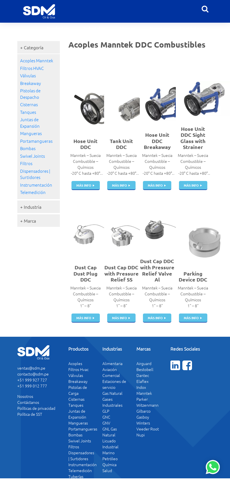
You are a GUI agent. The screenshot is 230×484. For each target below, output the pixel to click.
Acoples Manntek (36, 60)
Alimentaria (112, 363)
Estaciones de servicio (114, 384)
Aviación (109, 369)
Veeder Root (147, 429)
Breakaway (30, 83)
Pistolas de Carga (77, 390)
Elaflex (142, 381)
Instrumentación (36, 185)
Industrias (94, 28)
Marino (108, 452)
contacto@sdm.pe (33, 374)
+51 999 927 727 (32, 380)
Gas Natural (112, 393)
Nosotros (160, 28)
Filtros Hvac (78, 369)
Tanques (28, 112)
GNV (106, 423)
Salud (107, 470)
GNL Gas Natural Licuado (109, 435)
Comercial (111, 375)
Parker (142, 399)
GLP (105, 411)
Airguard (143, 363)
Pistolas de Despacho (30, 94)
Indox (141, 387)
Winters (143, 423)
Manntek (144, 393)
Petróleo (110, 458)
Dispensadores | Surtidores (35, 174)
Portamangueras (36, 141)
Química (109, 464)
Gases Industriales (112, 402)
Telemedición (33, 192)
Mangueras (31, 133)
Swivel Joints (32, 156)
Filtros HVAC (32, 68)
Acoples (75, 363)
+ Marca (28, 221)
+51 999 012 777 (32, 386)
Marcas (128, 28)
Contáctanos (193, 28)
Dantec (142, 375)
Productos (58, 28)
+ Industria (30, 207)
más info (83, 185)
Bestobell (144, 369)
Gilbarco (143, 411)
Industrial (110, 446)
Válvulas (28, 75)
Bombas (27, 148)
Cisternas (29, 104)
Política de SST (29, 414)
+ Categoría (31, 47)
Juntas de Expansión (30, 122)
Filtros (26, 163)
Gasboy (142, 417)
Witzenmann (147, 405)
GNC (106, 417)
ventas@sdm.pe (31, 368)
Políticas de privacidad (36, 408)
